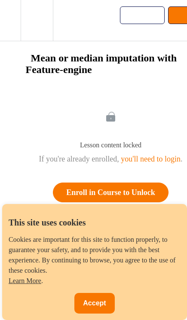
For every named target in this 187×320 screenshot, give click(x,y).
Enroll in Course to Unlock (110, 192)
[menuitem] (37, 20)
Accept (94, 303)
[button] (10, 20)
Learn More (25, 280)
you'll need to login (151, 159)
